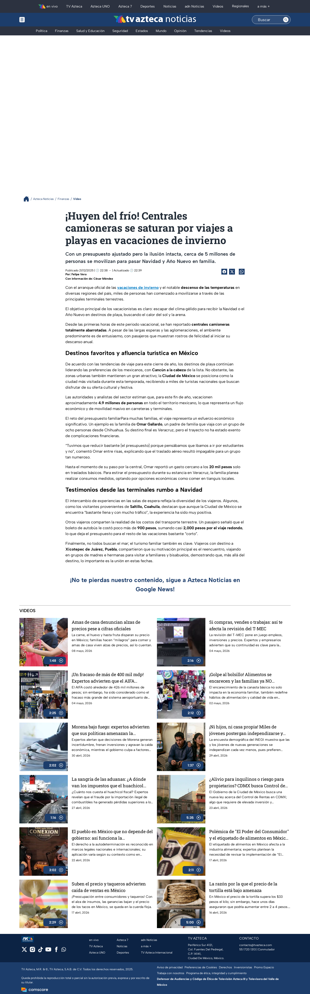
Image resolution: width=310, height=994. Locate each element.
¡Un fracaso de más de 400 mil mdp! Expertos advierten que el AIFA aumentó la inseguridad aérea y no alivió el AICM (108, 677)
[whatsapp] (63, 950)
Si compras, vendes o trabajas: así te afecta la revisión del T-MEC (245, 625)
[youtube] (48, 951)
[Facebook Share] (224, 272)
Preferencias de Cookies (201, 967)
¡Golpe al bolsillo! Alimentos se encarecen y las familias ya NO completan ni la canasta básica (240, 677)
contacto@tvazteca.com (255, 945)
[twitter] (24, 951)
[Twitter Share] (232, 272)
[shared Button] (242, 272)
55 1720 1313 (247, 949)
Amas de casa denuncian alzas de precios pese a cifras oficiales (106, 625)
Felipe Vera (78, 274)
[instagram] (32, 951)
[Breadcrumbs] (28, 199)
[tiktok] (40, 951)
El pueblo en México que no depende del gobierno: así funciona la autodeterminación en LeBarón (112, 834)
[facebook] (56, 951)
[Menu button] (38, 19)
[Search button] (285, 19)
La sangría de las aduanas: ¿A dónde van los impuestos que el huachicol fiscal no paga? (109, 782)
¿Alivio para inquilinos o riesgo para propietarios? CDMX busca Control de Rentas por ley (247, 782)
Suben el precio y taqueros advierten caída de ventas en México (109, 887)
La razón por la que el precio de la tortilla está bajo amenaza (243, 887)
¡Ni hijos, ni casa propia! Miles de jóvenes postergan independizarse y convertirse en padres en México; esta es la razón (247, 730)
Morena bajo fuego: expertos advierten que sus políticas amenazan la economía (111, 730)
